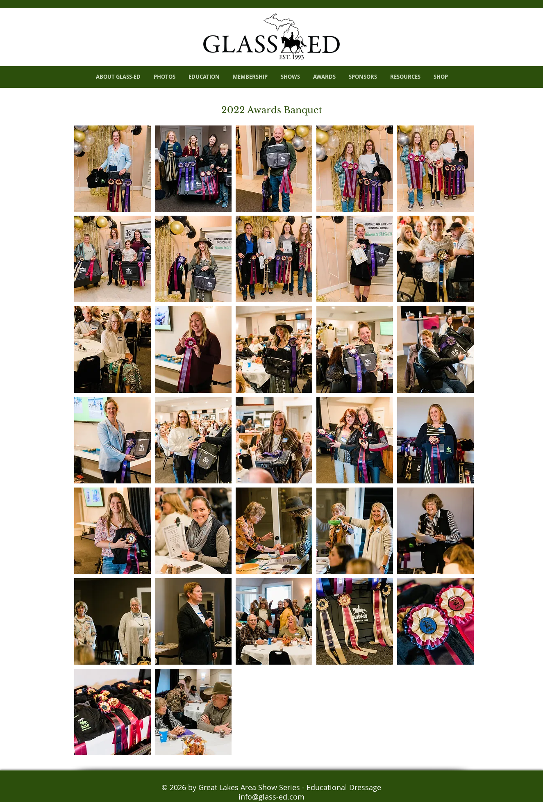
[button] (112, 168)
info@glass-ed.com (271, 797)
